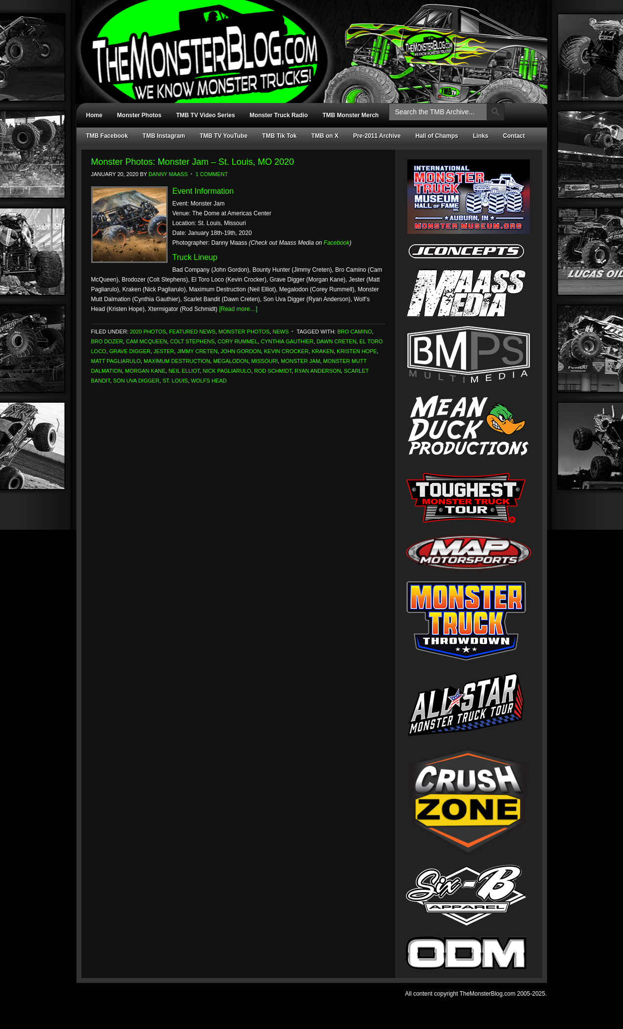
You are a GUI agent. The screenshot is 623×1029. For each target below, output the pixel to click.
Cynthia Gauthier (287, 341)
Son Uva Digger (136, 381)
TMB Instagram (164, 135)
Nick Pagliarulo (227, 371)
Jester (163, 351)
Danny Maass (168, 174)
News (281, 331)
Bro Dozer (107, 341)
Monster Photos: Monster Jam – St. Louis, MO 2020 (192, 162)
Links (480, 135)
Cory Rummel (238, 341)
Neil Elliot (184, 371)
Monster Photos (139, 115)
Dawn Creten (336, 341)
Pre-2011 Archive (376, 135)
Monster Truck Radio (278, 115)
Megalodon (231, 361)
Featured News (192, 331)
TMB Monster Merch (351, 115)
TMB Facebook (107, 135)
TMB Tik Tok (279, 135)
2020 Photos (148, 331)
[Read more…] (238, 309)
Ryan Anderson (318, 371)
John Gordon (241, 351)
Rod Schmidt (273, 371)
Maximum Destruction (177, 361)
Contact (514, 135)
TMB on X (324, 135)
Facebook (336, 242)
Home (94, 115)
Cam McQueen (146, 341)
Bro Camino (354, 331)
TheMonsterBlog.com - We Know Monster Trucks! (306, 43)
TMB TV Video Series (205, 115)
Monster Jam (300, 361)
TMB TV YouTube (224, 135)
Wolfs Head (209, 381)
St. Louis (175, 381)
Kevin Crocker (286, 351)
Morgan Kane (145, 371)
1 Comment (212, 174)
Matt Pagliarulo (116, 361)
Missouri (264, 361)
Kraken (323, 351)
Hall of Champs (436, 135)
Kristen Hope (357, 351)
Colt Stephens (192, 341)
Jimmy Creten (197, 351)
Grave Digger (129, 351)
